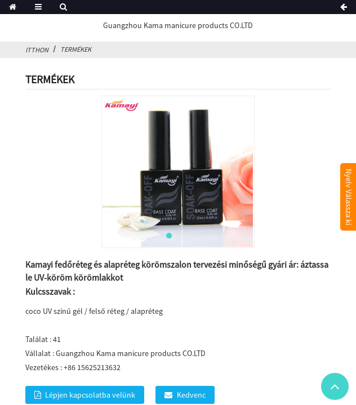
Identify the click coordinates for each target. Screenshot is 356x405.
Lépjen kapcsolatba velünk (90, 395)
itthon (36, 50)
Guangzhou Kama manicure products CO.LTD (178, 25)
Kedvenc (191, 395)
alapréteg (147, 311)
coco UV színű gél (54, 311)
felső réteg (106, 311)
